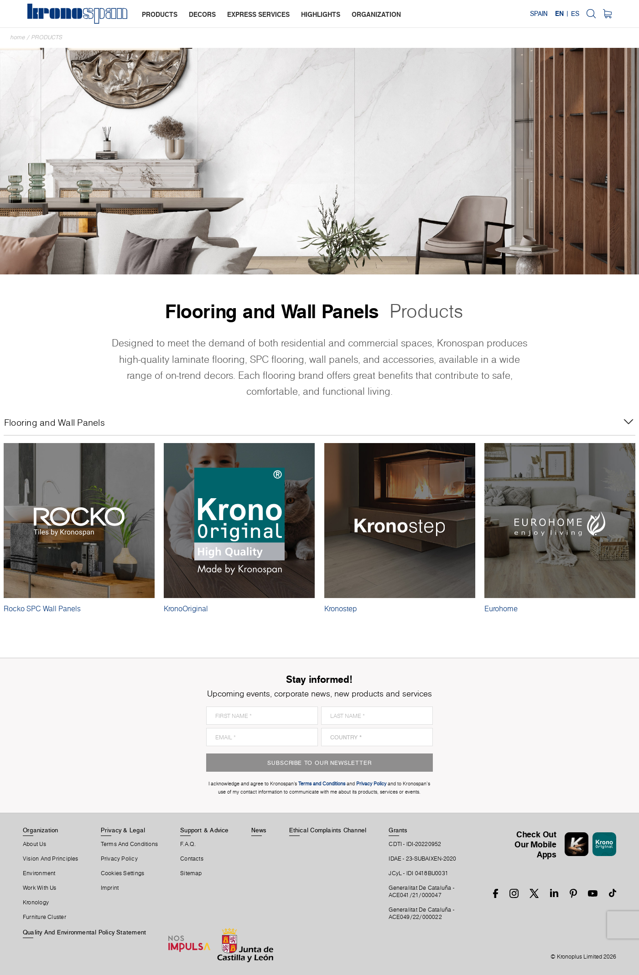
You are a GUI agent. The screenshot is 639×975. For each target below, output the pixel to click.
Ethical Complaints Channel (328, 830)
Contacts (191, 858)
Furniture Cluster (44, 917)
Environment (39, 873)
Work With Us (40, 888)
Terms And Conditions (129, 844)
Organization (40, 830)
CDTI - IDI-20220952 (415, 844)
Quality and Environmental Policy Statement (84, 932)
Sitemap (191, 873)
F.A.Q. (188, 844)
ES (575, 13)
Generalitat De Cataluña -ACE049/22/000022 (421, 913)
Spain (539, 13)
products (159, 14)
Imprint (110, 888)
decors (202, 14)
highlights (320, 14)
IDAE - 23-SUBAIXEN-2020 (422, 858)
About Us (34, 844)
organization (376, 14)
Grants (398, 830)
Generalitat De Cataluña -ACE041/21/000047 (421, 891)
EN (559, 13)
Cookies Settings (123, 873)
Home (17, 37)
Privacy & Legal (123, 830)
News (259, 830)
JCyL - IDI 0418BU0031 (418, 873)
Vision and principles (50, 858)
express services (258, 14)
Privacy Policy (119, 858)
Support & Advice (204, 830)
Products (46, 37)
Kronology (36, 902)
